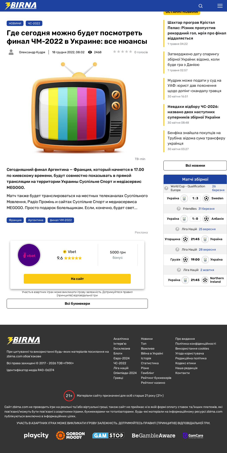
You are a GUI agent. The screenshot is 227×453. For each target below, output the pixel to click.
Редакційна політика (191, 358)
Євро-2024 (122, 358)
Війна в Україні (152, 353)
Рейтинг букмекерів (156, 378)
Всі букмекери (77, 303)
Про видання (185, 339)
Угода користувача (189, 353)
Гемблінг (147, 373)
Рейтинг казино (153, 383)
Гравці (118, 378)
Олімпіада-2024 (125, 373)
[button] (201, 6)
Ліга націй (121, 368)
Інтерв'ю (120, 344)
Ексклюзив (122, 348)
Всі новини (195, 165)
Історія (146, 358)
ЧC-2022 (34, 23)
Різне (145, 368)
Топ (143, 344)
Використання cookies (192, 348)
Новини (15, 23)
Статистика (150, 363)
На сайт (77, 279)
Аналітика (121, 339)
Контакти (182, 373)
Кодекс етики (185, 363)
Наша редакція (186, 368)
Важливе (148, 348)
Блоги (118, 353)
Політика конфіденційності (195, 344)
